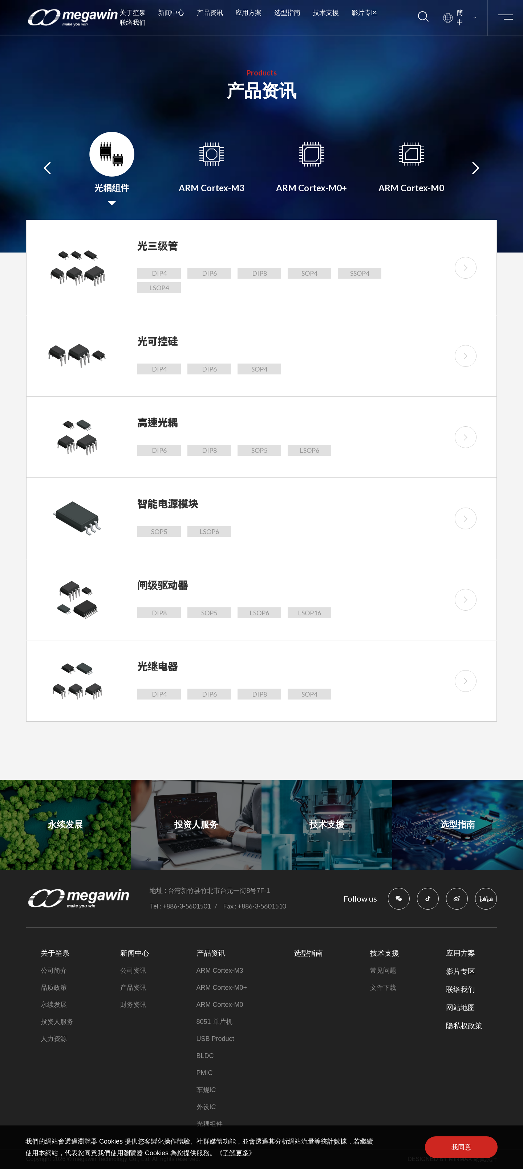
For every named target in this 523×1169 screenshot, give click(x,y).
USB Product (215, 1038)
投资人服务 (57, 1021)
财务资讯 (133, 1004)
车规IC (206, 1090)
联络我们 (132, 22)
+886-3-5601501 (186, 906)
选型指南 (287, 12)
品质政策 (54, 987)
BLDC (205, 1055)
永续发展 (54, 1004)
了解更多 (236, 1153)
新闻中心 (171, 12)
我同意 (461, 1147)
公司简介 (54, 970)
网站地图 (460, 1008)
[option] (112, 167)
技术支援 (326, 12)
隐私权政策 (464, 1026)
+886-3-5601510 (262, 906)
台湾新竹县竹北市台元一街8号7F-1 (219, 890)
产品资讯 (210, 12)
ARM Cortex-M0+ (221, 987)
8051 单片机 (214, 1021)
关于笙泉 (132, 12)
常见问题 (383, 970)
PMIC (204, 1072)
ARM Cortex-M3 (219, 970)
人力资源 (54, 1038)
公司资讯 (133, 970)
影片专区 (365, 12)
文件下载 (383, 987)
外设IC (206, 1107)
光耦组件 (209, 1124)
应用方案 (248, 12)
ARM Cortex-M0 (219, 1004)
